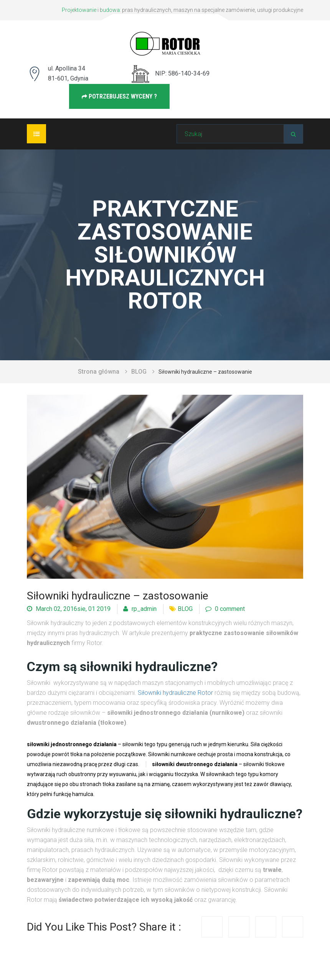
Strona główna (98, 371)
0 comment (225, 608)
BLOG (139, 371)
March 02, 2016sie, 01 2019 (69, 608)
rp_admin (140, 608)
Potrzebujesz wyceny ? (119, 96)
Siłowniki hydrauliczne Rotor (175, 692)
